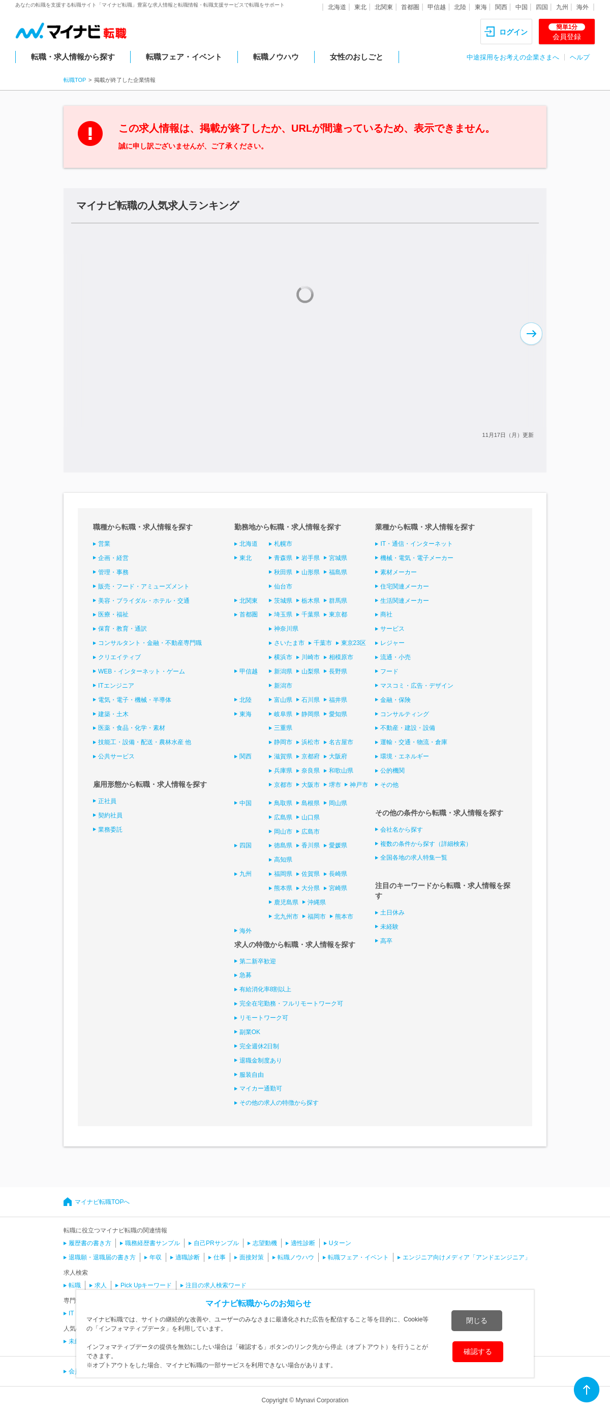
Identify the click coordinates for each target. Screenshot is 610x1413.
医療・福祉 (113, 614)
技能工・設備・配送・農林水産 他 (144, 742)
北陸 (460, 7)
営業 (104, 543)
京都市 (283, 784)
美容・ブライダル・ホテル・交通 (144, 600)
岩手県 (310, 558)
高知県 (283, 859)
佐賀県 (310, 873)
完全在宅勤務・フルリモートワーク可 (291, 1003)
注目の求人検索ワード (216, 1285)
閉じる (476, 1320)
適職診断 (187, 1257)
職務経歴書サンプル (152, 1243)
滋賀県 (283, 756)
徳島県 (283, 845)
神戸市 (359, 784)
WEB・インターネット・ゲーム (141, 671)
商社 (386, 614)
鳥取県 (283, 803)
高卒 (386, 941)
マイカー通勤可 (260, 1088)
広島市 (310, 831)
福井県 (338, 699)
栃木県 (310, 600)
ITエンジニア (116, 685)
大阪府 (338, 756)
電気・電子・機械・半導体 (134, 699)
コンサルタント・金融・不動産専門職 (150, 642)
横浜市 (283, 657)
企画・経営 (113, 558)
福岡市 (317, 916)
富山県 (283, 699)
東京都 (338, 614)
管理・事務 (113, 572)
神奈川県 (286, 628)
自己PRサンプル (216, 1243)
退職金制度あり (260, 1060)
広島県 (283, 817)
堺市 (335, 784)
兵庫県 (283, 770)
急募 (245, 975)
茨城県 (283, 600)
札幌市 (283, 543)
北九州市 (286, 916)
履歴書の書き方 (90, 1243)
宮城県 (338, 558)
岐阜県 (283, 714)
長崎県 (338, 873)
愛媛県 (338, 845)
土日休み (392, 912)
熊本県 (283, 888)
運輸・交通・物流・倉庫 (413, 742)
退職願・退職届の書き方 (102, 1257)
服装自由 (251, 1074)
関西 (501, 7)
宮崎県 (338, 888)
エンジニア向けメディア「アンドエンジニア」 (467, 1257)
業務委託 (110, 829)
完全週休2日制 (259, 1046)
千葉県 (310, 614)
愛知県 (338, 714)
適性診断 (303, 1243)
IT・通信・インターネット (416, 543)
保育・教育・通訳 (122, 628)
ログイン (513, 32)
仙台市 (283, 586)
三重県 (283, 727)
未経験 (389, 926)
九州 (562, 7)
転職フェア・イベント (184, 57)
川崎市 (310, 657)
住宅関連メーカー (404, 586)
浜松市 (310, 742)
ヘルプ (580, 57)
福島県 (338, 572)
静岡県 (310, 714)
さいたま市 (289, 642)
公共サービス (116, 756)
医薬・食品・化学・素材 (131, 727)
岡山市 (283, 831)
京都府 (310, 756)
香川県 (310, 845)
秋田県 (283, 572)
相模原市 (341, 657)
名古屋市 (341, 742)
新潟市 (283, 685)
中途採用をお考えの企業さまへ (513, 57)
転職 (75, 1285)
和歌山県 (341, 770)
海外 (582, 7)
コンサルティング (404, 714)
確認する (478, 1351)
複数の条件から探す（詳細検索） (426, 843)
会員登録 (566, 32)
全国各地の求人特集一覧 (413, 857)
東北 (360, 7)
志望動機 (265, 1243)
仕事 (220, 1257)
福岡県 (283, 873)
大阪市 (310, 784)
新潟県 (283, 671)
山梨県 (310, 671)
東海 (481, 7)
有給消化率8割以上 (265, 989)
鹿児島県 (286, 902)
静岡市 (283, 742)
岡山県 (338, 803)
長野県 (338, 671)
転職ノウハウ (276, 57)
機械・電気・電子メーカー (416, 558)
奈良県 (310, 770)
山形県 (310, 572)
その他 (389, 784)
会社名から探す (401, 829)
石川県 (310, 699)
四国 (542, 7)
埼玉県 (283, 614)
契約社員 (110, 815)
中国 (521, 7)
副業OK (249, 1032)
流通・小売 (395, 657)
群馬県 (338, 600)
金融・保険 (395, 699)
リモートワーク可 (263, 1017)
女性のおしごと (356, 57)
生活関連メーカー (404, 600)
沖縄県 (317, 902)
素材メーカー (398, 572)
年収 (155, 1257)
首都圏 (410, 7)
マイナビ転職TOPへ (102, 1201)
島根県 (310, 803)
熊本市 (344, 916)
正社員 (107, 801)
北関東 (384, 7)
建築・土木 (113, 714)
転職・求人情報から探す (73, 57)
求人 (101, 1285)
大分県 (310, 888)
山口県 (310, 817)
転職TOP (75, 80)
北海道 (337, 7)
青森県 (283, 558)
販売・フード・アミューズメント (144, 586)
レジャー (392, 642)
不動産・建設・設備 (407, 727)
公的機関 (392, 770)
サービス (392, 628)
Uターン (340, 1243)
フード (389, 671)
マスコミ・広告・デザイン (416, 685)
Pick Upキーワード (146, 1285)
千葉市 (323, 642)
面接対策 (251, 1257)
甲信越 (437, 7)
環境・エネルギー (404, 756)
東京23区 (353, 642)
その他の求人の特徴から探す (279, 1102)
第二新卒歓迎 (257, 961)
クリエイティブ (119, 657)
